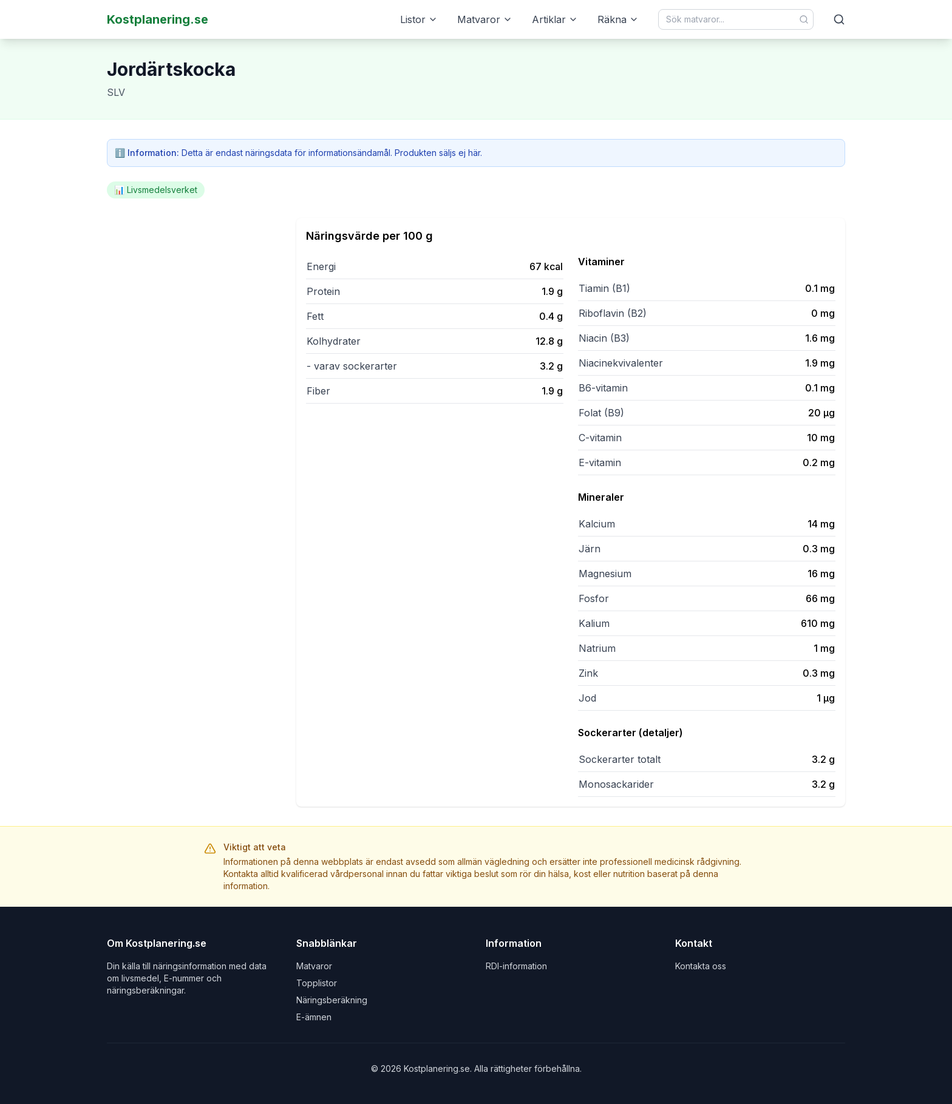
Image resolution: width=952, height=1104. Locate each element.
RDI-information (516, 966)
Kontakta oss (700, 966)
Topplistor (316, 983)
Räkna (618, 19)
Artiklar (555, 19)
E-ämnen (314, 1017)
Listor (419, 19)
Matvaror (484, 19)
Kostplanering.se (157, 19)
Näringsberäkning (331, 1000)
